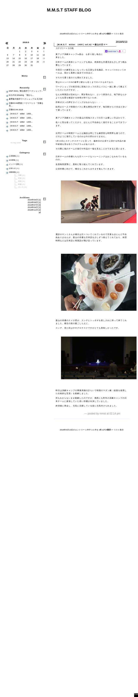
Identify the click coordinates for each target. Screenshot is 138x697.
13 (7, 58)
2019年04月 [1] (34, 207)
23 (26, 62)
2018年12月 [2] (34, 210)
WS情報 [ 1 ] (14, 160)
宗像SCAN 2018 (16, 110)
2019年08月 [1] (34, 202)
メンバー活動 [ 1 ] (16, 164)
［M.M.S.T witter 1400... (21, 114)
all (40, 212)
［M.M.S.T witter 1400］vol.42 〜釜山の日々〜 (82, 44)
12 (44, 55)
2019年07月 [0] (34, 205)
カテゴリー (61, 48)
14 (14, 58)
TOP (136, 694)
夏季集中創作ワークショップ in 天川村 (25, 99)
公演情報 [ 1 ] (14, 156)
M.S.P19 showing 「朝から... (21, 95)
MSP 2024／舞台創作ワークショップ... (26, 91)
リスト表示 (119, 34)
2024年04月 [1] (34, 200)
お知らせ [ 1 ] (14, 168)
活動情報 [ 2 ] (14, 172)
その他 (71, 48)
